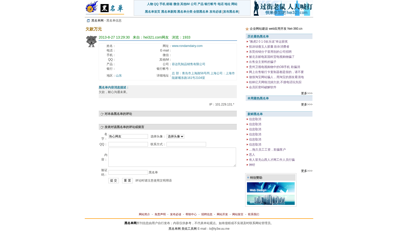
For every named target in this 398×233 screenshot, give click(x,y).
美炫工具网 (189, 228)
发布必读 (215, 11)
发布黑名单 (230, 11)
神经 (251, 165)
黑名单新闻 (168, 11)
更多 (304, 93)
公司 (194, 4)
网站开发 (222, 214)
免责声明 (160, 214)
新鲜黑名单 (255, 114)
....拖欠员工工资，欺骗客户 (267, 149)
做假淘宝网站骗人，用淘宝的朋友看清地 (276, 77)
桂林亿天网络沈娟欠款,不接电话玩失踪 (275, 82)
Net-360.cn (295, 28)
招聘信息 (206, 214)
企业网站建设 (259, 28)
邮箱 (169, 4)
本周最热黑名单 (258, 98)
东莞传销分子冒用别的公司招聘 (270, 51)
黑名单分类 (184, 11)
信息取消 (254, 119)
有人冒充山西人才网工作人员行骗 (271, 160)
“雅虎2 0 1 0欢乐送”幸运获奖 (268, 41)
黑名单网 (97, 20)
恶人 (251, 154)
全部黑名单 (200, 11)
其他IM (185, 4)
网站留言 (237, 214)
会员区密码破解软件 (262, 87)
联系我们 (253, 214)
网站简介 (144, 214)
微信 (176, 4)
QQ (156, 4)
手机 (162, 4)
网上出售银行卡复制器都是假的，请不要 (276, 72)
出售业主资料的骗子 (262, 62)
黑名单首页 (152, 11)
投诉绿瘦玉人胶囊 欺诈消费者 (269, 46)
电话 (221, 4)
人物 (150, 4)
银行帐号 (210, 4)
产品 (200, 4)
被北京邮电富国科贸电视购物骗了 (271, 57)
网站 (234, 4)
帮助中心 (191, 214)
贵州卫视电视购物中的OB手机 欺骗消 (274, 67)
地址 (227, 4)
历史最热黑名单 (258, 36)
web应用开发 (278, 28)
